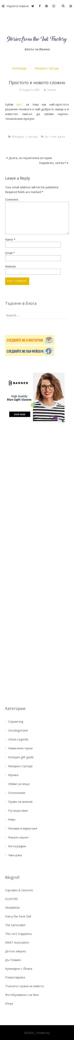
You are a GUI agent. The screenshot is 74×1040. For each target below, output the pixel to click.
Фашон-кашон (18, 837)
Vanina (51, 89)
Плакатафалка (15, 977)
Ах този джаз (55, 136)
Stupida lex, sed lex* (52, 163)
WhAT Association (17, 942)
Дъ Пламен (13, 960)
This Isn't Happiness (18, 934)
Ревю (11, 819)
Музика (13, 775)
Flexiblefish (12, 908)
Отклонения (16, 793)
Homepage (19, 68)
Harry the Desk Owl (18, 916)
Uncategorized (18, 730)
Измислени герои (20, 748)
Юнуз (9, 1003)
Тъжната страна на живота (24, 986)
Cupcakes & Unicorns (19, 890)
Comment (11, 199)
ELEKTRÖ (11, 899)
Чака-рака (15, 855)
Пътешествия (18, 810)
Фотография (17, 846)
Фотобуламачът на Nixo (22, 995)
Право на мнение (20, 802)
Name (10, 239)
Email (10, 253)
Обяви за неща (18, 784)
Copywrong (15, 721)
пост (19, 104)
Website (10, 266)
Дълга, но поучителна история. (30, 158)
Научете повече (14, 6)
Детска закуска (15, 951)
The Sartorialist (15, 925)
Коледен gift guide (21, 757)
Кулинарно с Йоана (18, 968)
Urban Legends (18, 739)
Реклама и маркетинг (22, 828)
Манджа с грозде (47, 68)
